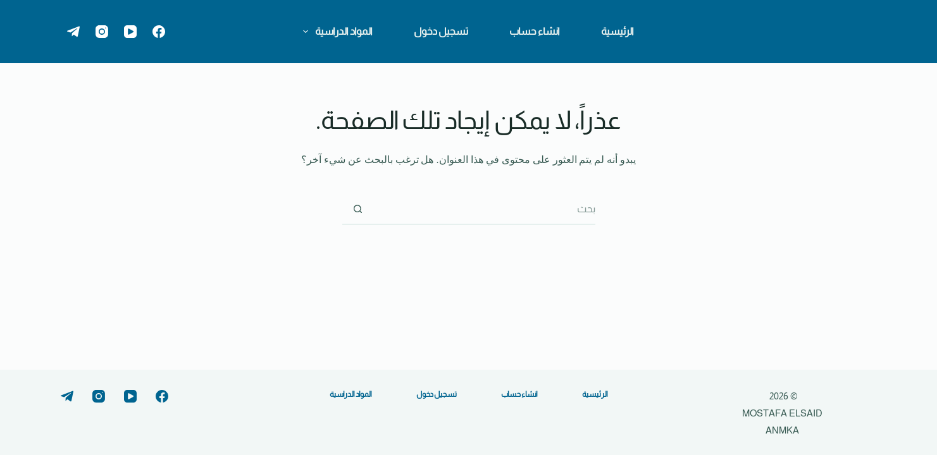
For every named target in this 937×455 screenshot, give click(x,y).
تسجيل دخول (441, 31)
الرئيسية (617, 31)
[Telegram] (73, 31)
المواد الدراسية (335, 31)
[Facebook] (158, 31)
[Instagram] (102, 31)
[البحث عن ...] (484, 209)
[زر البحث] (358, 209)
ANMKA (782, 430)
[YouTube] (130, 31)
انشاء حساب (534, 31)
